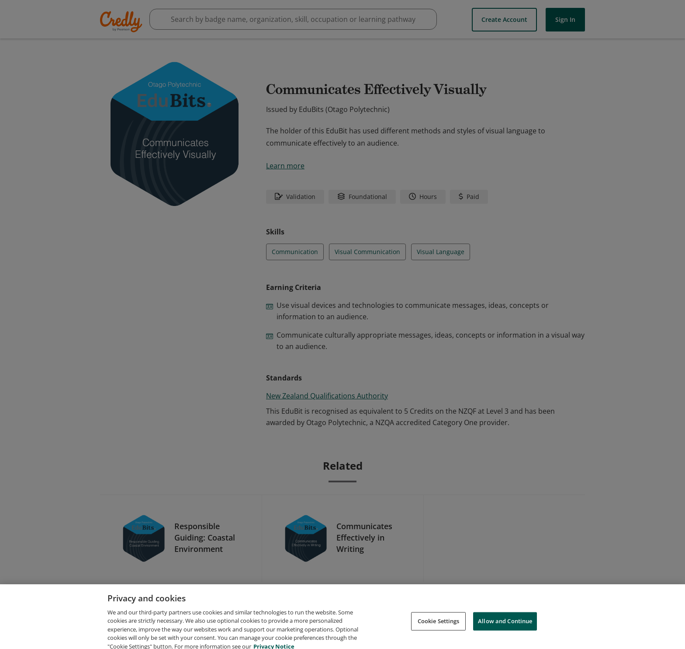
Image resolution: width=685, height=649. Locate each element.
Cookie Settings (439, 630)
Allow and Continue (505, 630)
